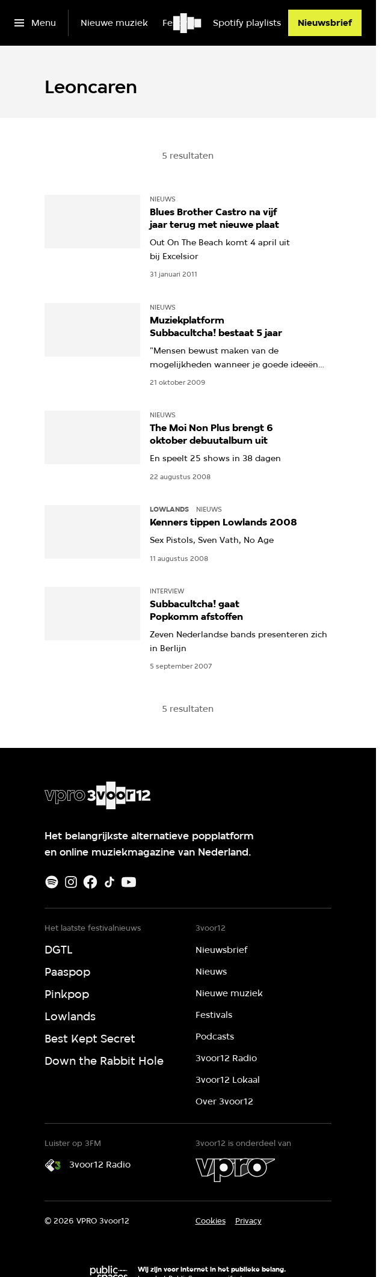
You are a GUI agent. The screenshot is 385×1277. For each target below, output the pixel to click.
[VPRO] (235, 1170)
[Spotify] (52, 882)
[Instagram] (71, 882)
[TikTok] (109, 882)
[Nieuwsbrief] (325, 23)
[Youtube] (129, 882)
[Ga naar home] (188, 23)
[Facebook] (90, 882)
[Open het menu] (35, 23)
